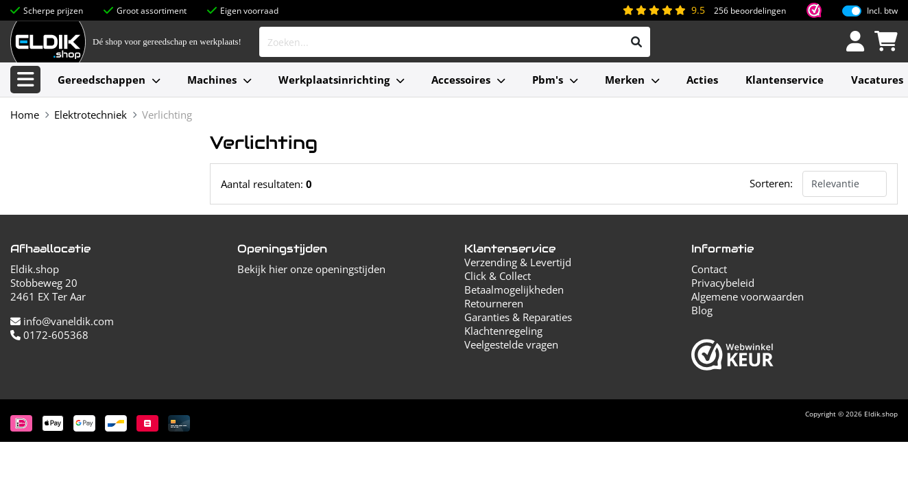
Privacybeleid (722, 283)
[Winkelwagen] (886, 42)
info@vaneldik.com (62, 321)
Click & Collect (497, 276)
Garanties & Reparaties (518, 317)
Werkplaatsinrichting (334, 79)
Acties (702, 79)
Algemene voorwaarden (747, 296)
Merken (625, 79)
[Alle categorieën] (25, 79)
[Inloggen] (855, 42)
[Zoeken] (636, 42)
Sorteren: (771, 183)
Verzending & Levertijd (517, 262)
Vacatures (877, 79)
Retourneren (493, 303)
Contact (709, 269)
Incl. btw (882, 11)
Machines (212, 79)
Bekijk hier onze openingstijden (311, 269)
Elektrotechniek (90, 114)
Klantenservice (784, 79)
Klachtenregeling (503, 331)
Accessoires (460, 79)
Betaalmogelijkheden (514, 289)
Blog (702, 310)
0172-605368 (49, 335)
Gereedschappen (101, 79)
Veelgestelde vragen (511, 344)
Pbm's (547, 79)
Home (24, 114)
